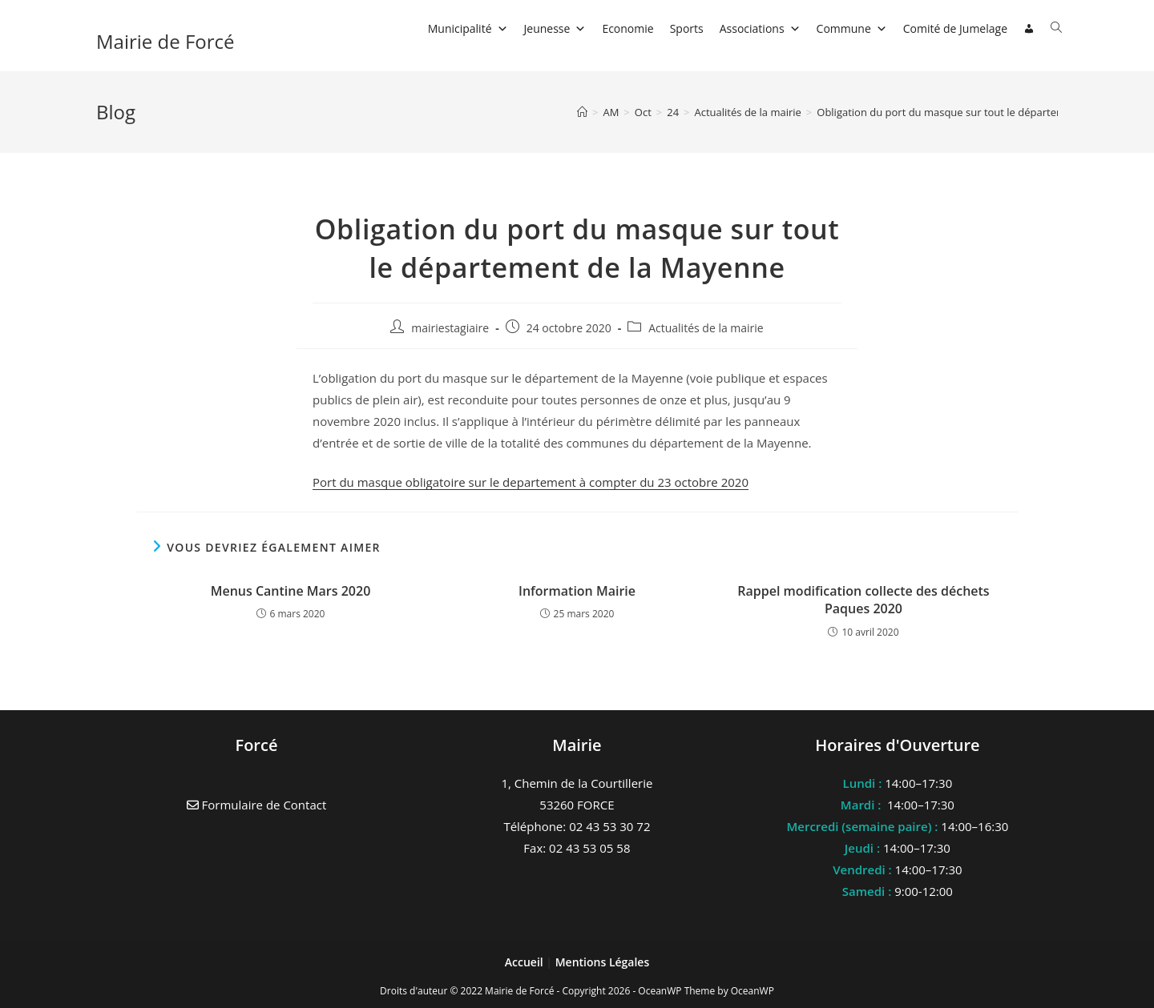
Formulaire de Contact (257, 805)
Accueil (526, 962)
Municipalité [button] (468, 28)
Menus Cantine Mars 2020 (291, 591)
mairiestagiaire (450, 327)
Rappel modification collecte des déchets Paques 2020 (863, 599)
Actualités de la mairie (706, 327)
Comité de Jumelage (955, 28)
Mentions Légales (602, 962)
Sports (687, 28)
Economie (627, 28)
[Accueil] (582, 112)
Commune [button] (852, 28)
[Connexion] (1029, 29)
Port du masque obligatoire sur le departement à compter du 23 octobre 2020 (530, 482)
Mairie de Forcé (165, 41)
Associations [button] (760, 28)
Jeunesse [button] (555, 28)
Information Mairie (577, 591)
